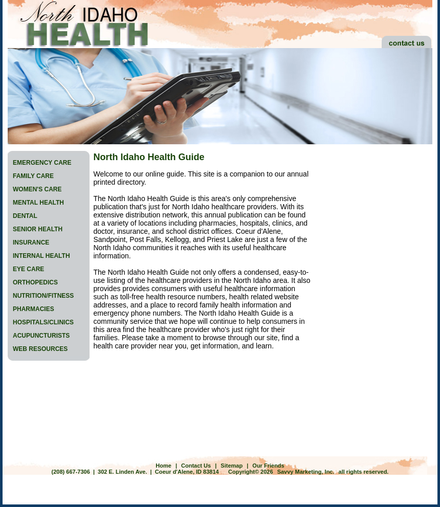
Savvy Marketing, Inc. (306, 472)
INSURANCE (31, 242)
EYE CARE (28, 269)
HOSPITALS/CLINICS (43, 322)
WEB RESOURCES (40, 348)
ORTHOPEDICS (35, 282)
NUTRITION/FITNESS (43, 295)
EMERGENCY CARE (42, 162)
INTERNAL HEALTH (41, 255)
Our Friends (268, 465)
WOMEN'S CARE (37, 189)
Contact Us (196, 465)
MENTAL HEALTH (38, 202)
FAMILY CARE (33, 176)
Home (163, 465)
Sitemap (232, 465)
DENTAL (25, 215)
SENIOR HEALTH (37, 229)
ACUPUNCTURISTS (41, 335)
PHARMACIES (33, 309)
